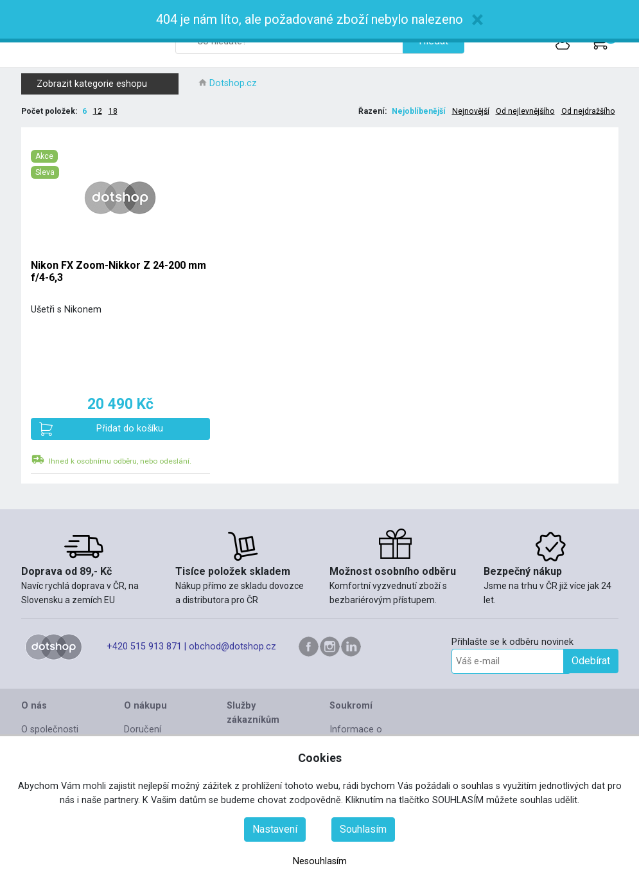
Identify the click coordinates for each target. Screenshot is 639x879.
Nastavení (274, 829)
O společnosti (49, 729)
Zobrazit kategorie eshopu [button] (105, 83)
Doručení (142, 729)
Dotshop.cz (233, 83)
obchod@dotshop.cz (232, 646)
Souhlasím (363, 829)
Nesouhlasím (320, 861)
